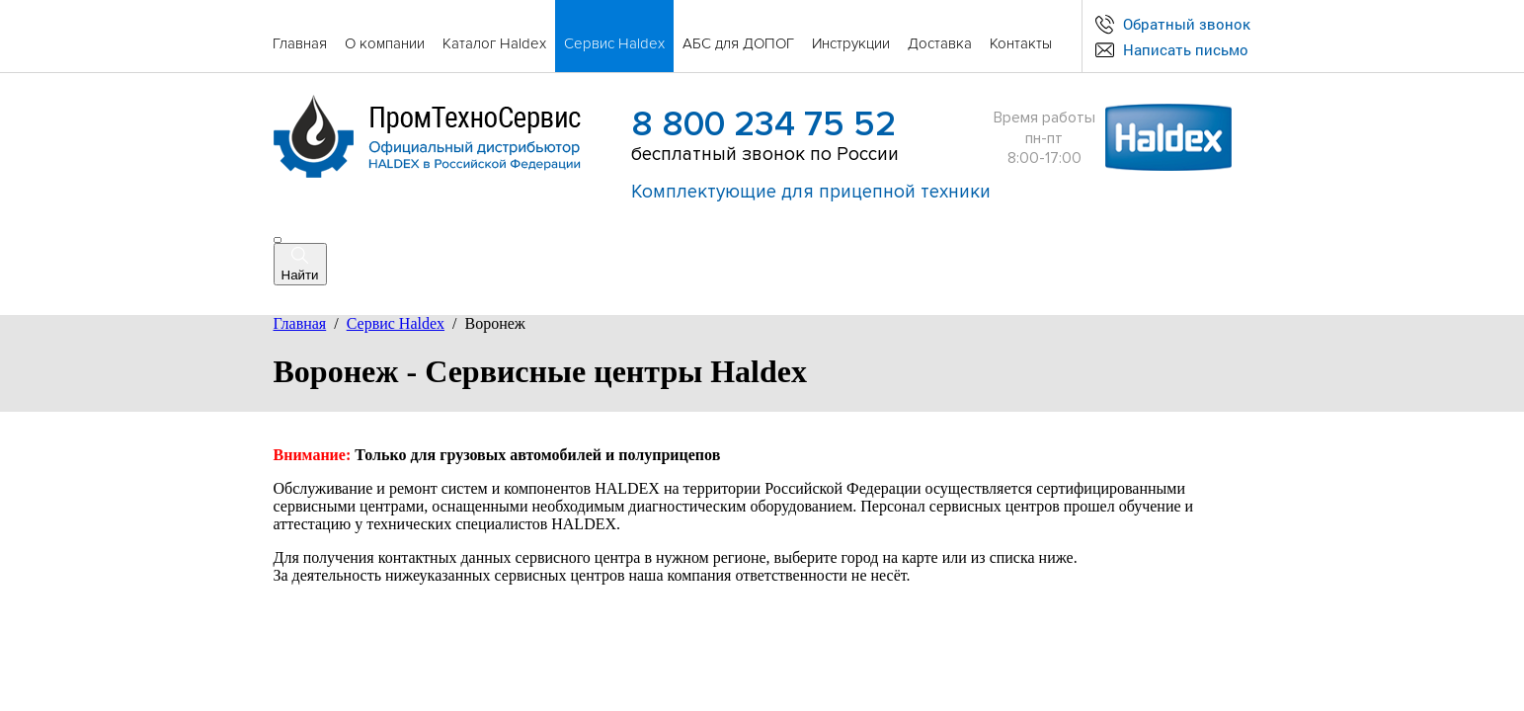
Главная (300, 323)
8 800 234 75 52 (763, 124)
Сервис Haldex (395, 323)
